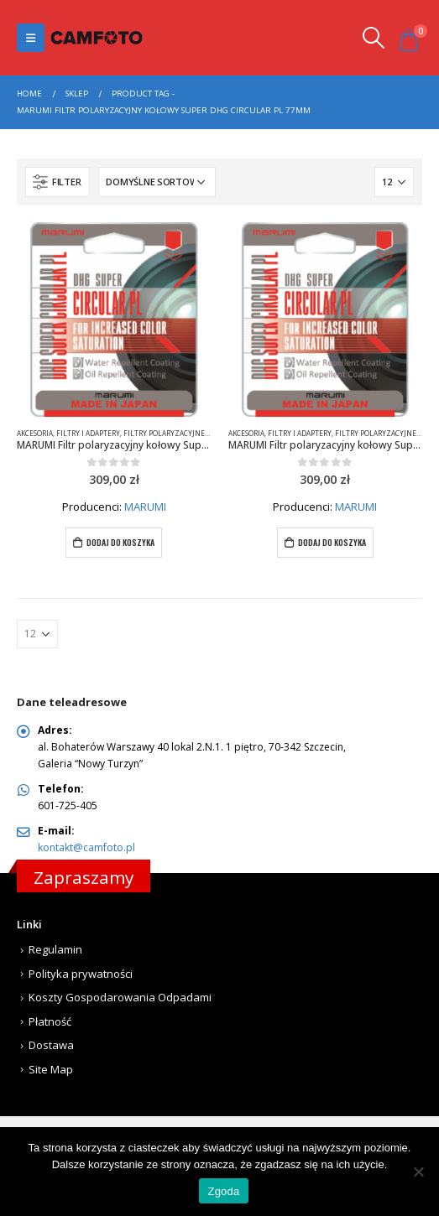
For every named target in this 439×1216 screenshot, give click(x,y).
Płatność (50, 1021)
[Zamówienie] (157, 182)
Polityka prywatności (81, 973)
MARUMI (145, 506)
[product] (114, 319)
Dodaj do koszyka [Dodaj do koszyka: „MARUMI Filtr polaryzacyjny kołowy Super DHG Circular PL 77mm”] (120, 542)
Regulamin (55, 949)
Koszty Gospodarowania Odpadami (120, 997)
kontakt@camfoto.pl (86, 847)
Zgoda (223, 1191)
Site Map (51, 1069)
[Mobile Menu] (30, 37)
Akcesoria (35, 433)
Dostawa (51, 1044)
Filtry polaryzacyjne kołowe (178, 433)
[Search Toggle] (373, 38)
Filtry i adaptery (88, 433)
